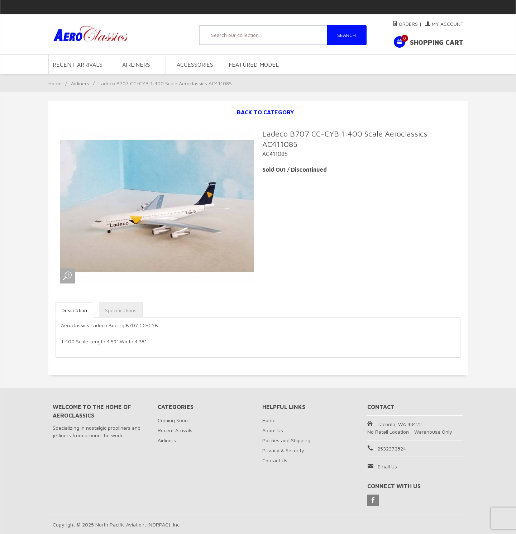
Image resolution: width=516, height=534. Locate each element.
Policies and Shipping (286, 440)
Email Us (387, 466)
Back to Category (265, 112)
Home (55, 83)
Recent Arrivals (77, 64)
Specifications (121, 310)
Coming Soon (173, 420)
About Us (272, 430)
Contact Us (274, 460)
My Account (444, 24)
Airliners (136, 64)
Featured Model (254, 64)
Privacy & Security (283, 450)
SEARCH (346, 35)
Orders (405, 24)
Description (74, 310)
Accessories (195, 64)
